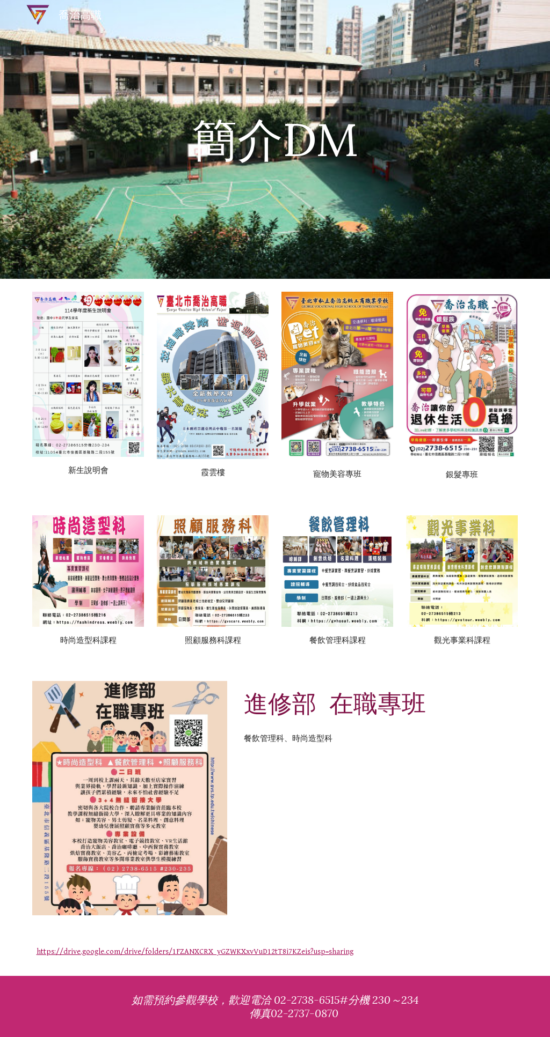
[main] (275, 139)
